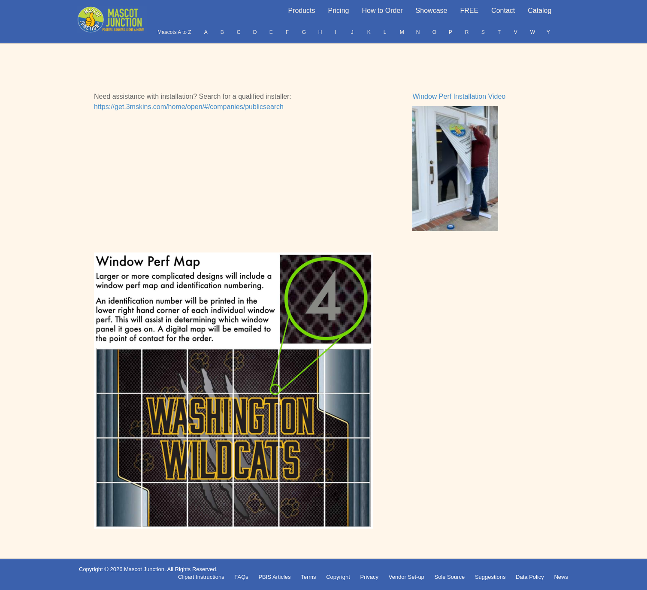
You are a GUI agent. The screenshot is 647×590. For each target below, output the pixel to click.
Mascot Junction (144, 569)
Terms (308, 577)
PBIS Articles (274, 577)
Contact (503, 10)
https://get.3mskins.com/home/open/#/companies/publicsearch (189, 106)
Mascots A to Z (174, 32)
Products (301, 10)
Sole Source (449, 577)
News (561, 577)
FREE (469, 10)
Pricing (338, 10)
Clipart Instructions (201, 577)
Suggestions (490, 577)
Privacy (369, 577)
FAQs (241, 577)
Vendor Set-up (406, 577)
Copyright (338, 577)
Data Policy (530, 577)
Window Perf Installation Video (458, 96)
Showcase (431, 10)
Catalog (539, 10)
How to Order (382, 10)
